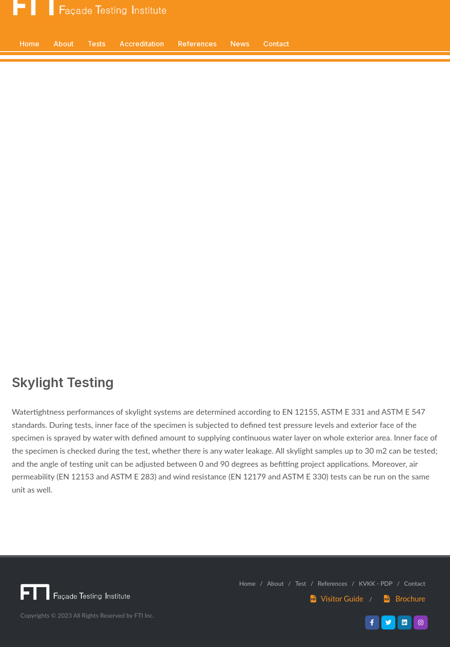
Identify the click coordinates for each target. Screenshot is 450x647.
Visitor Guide (342, 598)
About (275, 583)
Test (300, 583)
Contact (415, 583)
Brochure (410, 598)
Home (247, 583)
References (332, 583)
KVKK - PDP (375, 583)
